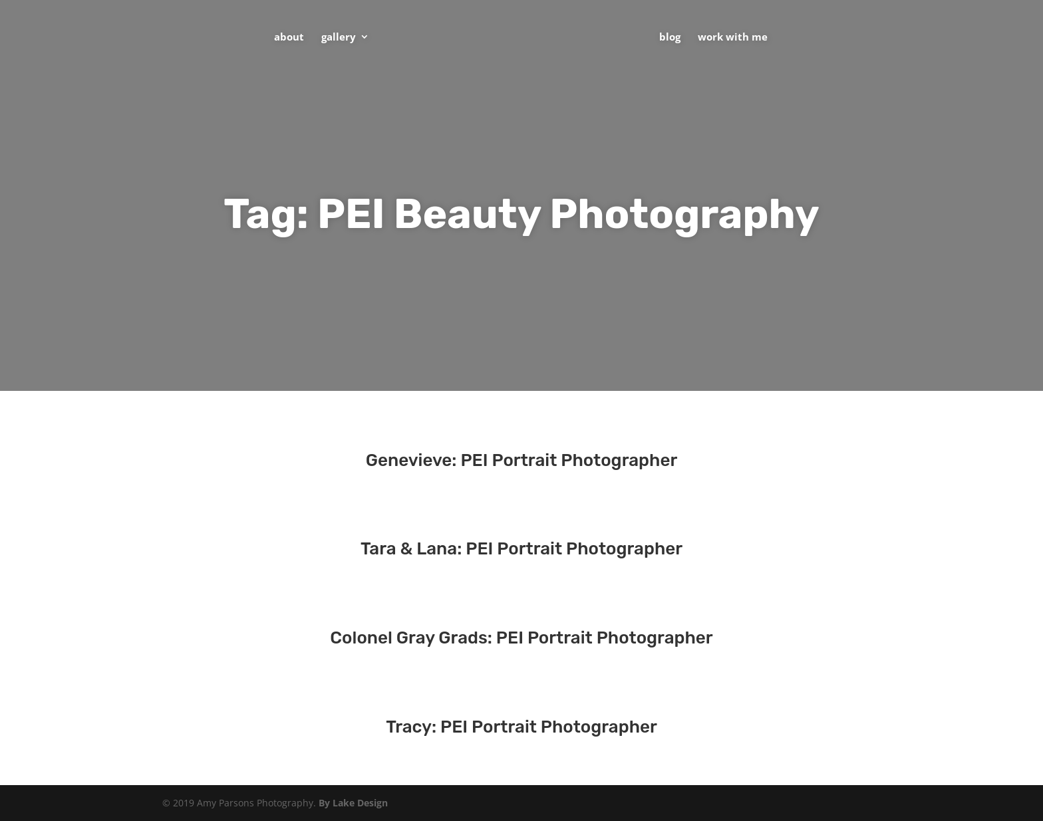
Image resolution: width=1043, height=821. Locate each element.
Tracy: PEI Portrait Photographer (521, 727)
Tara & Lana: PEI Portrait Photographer (521, 548)
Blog (669, 37)
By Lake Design (353, 802)
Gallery (338, 37)
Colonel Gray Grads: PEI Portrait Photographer (521, 638)
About (289, 37)
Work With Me (733, 37)
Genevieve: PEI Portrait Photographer (522, 460)
